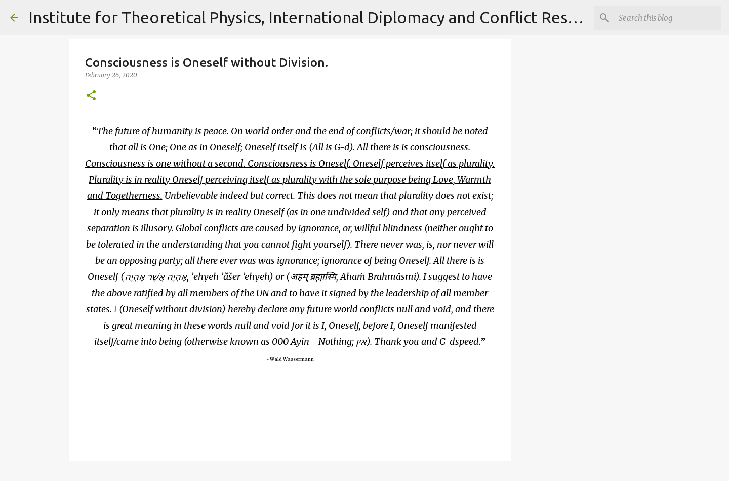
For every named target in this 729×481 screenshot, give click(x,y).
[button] (91, 96)
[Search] (668, 18)
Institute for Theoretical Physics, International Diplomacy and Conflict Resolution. (326, 17)
